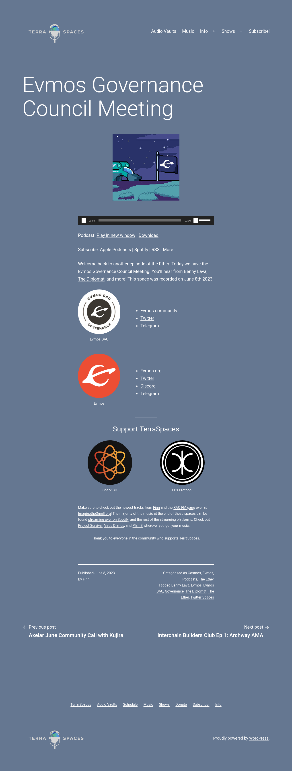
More (168, 249)
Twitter (147, 318)
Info (204, 31)
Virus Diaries (114, 525)
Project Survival (90, 525)
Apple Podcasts (115, 249)
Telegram (149, 325)
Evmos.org (151, 370)
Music (188, 31)
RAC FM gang (184, 507)
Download (148, 235)
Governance (174, 591)
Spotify (141, 249)
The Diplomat (91, 279)
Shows (228, 31)
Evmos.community (158, 310)
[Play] (84, 220)
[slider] (140, 220)
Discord (148, 386)
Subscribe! (259, 31)
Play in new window (116, 235)
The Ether (206, 579)
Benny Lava (195, 271)
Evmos (84, 271)
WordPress (259, 738)
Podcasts (189, 579)
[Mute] (195, 220)
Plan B (138, 525)
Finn (156, 507)
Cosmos (194, 573)
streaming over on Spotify (108, 519)
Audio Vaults (163, 31)
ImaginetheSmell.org (94, 513)
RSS (156, 249)
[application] (146, 220)
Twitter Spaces (202, 597)
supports (171, 538)
